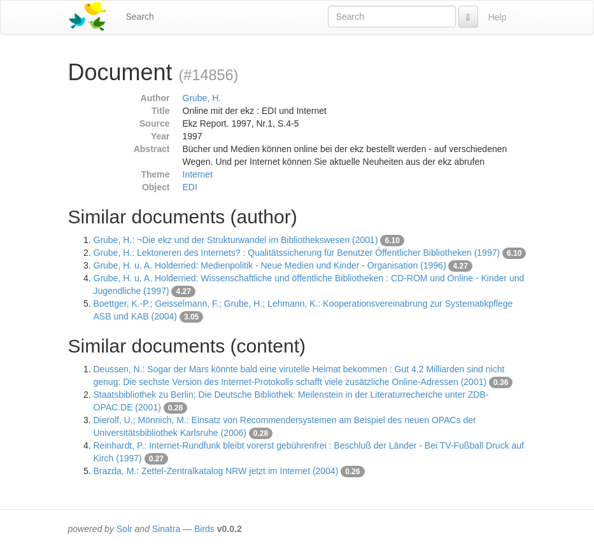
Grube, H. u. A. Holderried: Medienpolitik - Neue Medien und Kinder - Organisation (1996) (270, 265)
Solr (124, 529)
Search (140, 16)
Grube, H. (202, 98)
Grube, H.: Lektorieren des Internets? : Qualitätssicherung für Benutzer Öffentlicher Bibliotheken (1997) (297, 253)
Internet (198, 174)
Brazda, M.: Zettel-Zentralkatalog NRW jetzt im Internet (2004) (216, 471)
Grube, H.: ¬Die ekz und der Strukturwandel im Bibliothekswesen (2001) (236, 240)
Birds (204, 529)
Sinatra (166, 529)
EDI (190, 187)
